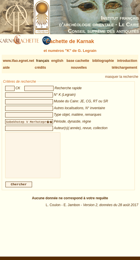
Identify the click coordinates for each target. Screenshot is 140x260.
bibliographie (103, 61)
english (57, 61)
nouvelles (79, 68)
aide (6, 68)
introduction (127, 61)
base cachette (77, 61)
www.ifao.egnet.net (18, 61)
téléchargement (124, 68)
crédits (40, 68)
